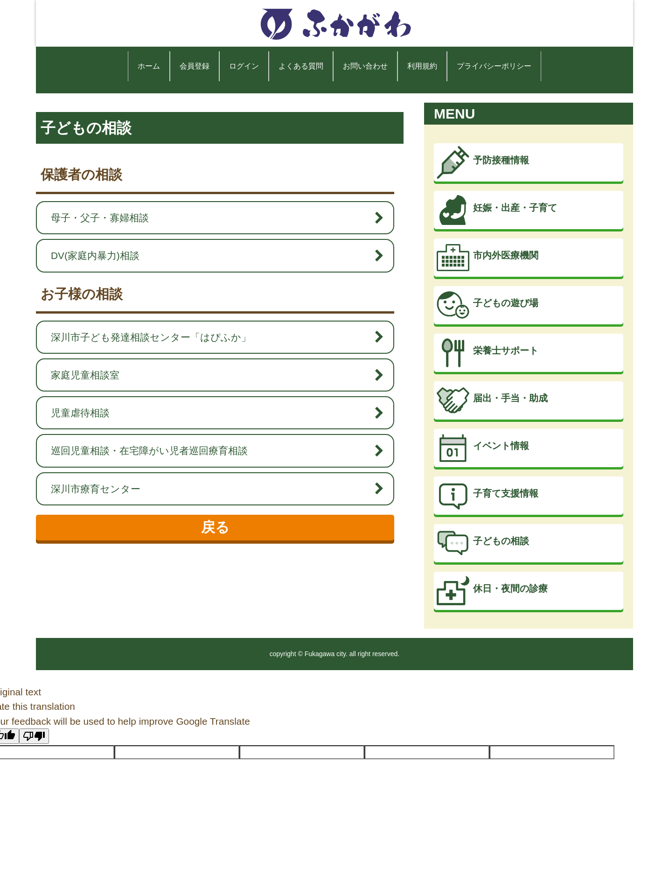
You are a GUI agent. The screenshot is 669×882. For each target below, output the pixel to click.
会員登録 (194, 66)
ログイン (244, 66)
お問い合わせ (365, 66)
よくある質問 (301, 66)
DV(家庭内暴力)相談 (213, 255)
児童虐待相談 (213, 412)
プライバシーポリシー (494, 66)
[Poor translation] (34, 736)
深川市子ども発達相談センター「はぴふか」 (213, 337)
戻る (215, 527)
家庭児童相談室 (213, 375)
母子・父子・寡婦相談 (213, 217)
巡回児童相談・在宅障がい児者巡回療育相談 (213, 450)
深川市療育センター (213, 488)
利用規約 (422, 66)
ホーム (149, 66)
